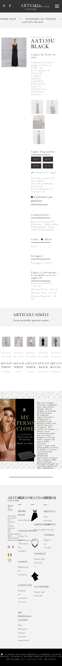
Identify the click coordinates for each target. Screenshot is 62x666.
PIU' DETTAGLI (29, 659)
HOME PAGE (8, 19)
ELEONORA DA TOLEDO (41, 19)
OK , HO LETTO (47, 659)
